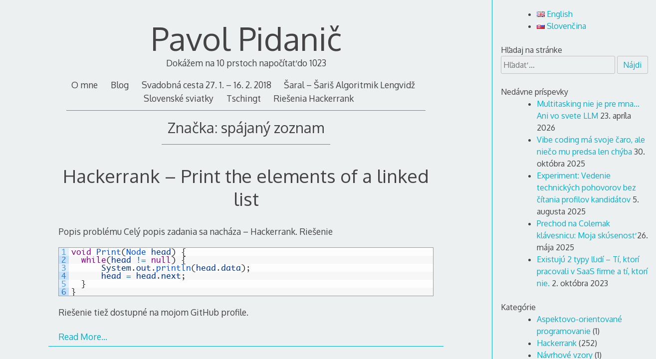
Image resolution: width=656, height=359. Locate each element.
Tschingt (243, 98)
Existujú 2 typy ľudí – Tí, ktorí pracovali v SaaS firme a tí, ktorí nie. (592, 271)
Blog (120, 84)
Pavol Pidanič (246, 38)
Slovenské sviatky (179, 98)
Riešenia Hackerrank (313, 98)
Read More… (82, 336)
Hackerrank (557, 343)
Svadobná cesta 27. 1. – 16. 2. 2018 (206, 84)
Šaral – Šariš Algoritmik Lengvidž (349, 84)
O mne (84, 84)
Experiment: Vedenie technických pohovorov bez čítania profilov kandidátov (586, 187)
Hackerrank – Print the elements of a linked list (246, 187)
